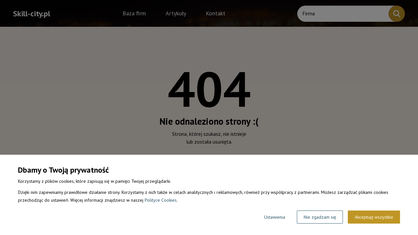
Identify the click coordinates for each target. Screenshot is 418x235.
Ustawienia (274, 217)
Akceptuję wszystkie (374, 217)
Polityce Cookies (161, 200)
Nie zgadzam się (320, 217)
